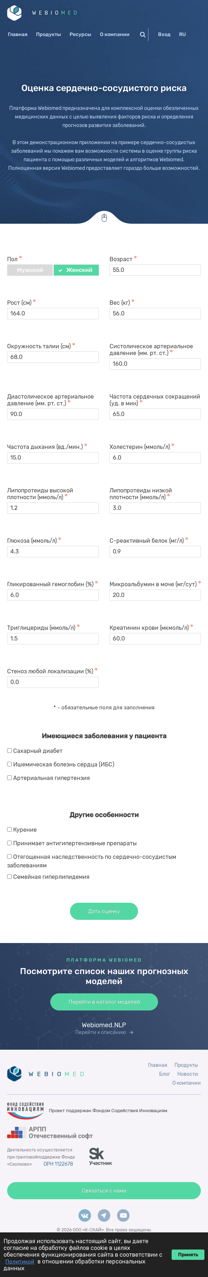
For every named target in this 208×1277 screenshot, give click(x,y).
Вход (164, 34)
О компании (115, 34)
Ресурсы (80, 34)
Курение (25, 829)
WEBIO (56, 13)
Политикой (19, 1261)
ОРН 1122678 (58, 1164)
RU (182, 34)
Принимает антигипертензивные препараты (75, 843)
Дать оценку (104, 911)
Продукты (48, 34)
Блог (164, 1074)
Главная (17, 34)
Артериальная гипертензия (51, 778)
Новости (187, 1074)
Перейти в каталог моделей (104, 1002)
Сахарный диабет (37, 751)
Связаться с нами (104, 1190)
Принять (188, 1254)
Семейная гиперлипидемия (51, 876)
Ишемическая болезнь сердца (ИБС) (63, 764)
